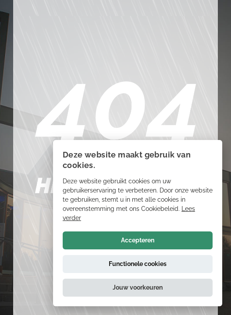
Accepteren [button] (137, 240)
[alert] (137, 223)
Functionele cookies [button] (138, 263)
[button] (138, 288)
